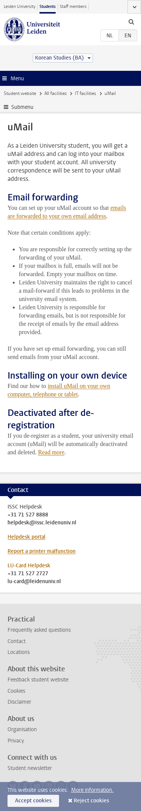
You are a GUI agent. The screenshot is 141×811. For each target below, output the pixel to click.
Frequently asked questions (39, 630)
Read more (51, 452)
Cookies (16, 691)
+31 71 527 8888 (28, 515)
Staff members (73, 6)
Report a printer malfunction (42, 551)
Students (47, 6)
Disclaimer (19, 702)
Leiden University (19, 6)
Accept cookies (33, 800)
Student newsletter (30, 768)
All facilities (55, 93)
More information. (92, 790)
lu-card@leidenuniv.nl (34, 581)
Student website (20, 93)
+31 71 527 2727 (28, 573)
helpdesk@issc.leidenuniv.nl (42, 522)
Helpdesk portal (26, 537)
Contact (17, 641)
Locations (19, 652)
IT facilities (85, 93)
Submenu (22, 107)
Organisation (22, 729)
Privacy (16, 740)
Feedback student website (38, 679)
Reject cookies (91, 800)
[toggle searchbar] (131, 21)
